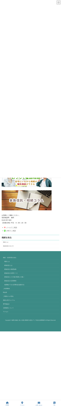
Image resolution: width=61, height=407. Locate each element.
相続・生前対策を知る (9, 257)
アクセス (5, 312)
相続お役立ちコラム (9, 300)
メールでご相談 (10, 227)
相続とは (5, 242)
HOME (7, 404)
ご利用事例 (6, 288)
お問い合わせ (39, 404)
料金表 (5, 292)
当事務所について (8, 308)
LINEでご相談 (10, 231)
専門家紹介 (6, 304)
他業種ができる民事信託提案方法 (14, 284)
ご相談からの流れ (8, 296)
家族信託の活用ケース (11, 273)
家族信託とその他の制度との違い (14, 277)
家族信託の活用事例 (10, 281)
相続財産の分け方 (8, 246)
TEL (54, 404)
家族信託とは (8, 265)
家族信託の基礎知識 (10, 269)
